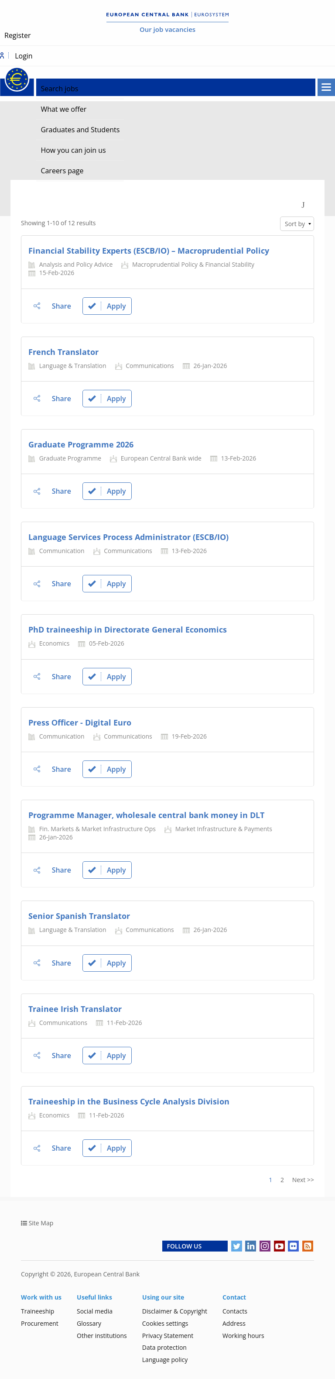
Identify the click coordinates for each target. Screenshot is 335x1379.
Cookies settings (165, 1323)
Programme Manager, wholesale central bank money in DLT (146, 815)
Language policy (165, 1359)
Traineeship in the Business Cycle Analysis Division (128, 1101)
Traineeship (37, 1311)
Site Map (41, 1223)
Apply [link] (107, 306)
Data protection (164, 1347)
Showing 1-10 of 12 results (58, 223)
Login (24, 56)
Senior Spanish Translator (79, 916)
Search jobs (59, 88)
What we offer (63, 109)
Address (234, 1323)
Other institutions (102, 1335)
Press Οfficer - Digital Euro (79, 722)
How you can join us (73, 150)
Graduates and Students (80, 129)
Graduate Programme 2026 (80, 444)
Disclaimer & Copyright (174, 1311)
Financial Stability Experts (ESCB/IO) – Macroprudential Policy (148, 250)
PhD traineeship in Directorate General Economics (127, 629)
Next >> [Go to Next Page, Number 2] (303, 1180)
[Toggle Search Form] (303, 204)
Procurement (39, 1323)
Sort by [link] (295, 224)
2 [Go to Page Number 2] (282, 1180)
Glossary (89, 1323)
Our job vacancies (167, 29)
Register (17, 35)
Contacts (234, 1311)
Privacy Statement (168, 1335)
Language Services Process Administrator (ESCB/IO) (128, 537)
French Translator (63, 352)
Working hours (243, 1335)
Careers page (62, 170)
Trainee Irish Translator (75, 1009)
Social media (95, 1311)
